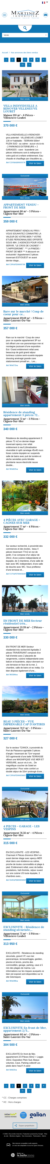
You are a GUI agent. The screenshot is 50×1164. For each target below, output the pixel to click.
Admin (44, 1136)
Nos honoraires (27, 1136)
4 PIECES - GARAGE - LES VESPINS (21, 827)
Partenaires (37, 1136)
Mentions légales (15, 1136)
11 (22, 65)
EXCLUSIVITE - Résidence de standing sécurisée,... (23, 928)
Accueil (5, 53)
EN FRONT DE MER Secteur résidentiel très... (22, 622)
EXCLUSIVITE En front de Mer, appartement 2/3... (25, 1029)
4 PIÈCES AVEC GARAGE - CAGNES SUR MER (21, 521)
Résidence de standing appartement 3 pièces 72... (21, 413)
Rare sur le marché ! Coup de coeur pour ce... (23, 313)
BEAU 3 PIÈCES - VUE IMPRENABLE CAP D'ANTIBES (24, 723)
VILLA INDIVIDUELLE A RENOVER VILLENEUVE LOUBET (20, 108)
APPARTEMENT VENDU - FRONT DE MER (21, 206)
